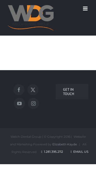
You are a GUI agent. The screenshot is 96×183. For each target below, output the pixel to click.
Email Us (79, 155)
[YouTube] (55, 89)
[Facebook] (27, 89)
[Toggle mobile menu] (85, 8)
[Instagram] (69, 89)
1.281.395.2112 (53, 155)
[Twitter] (41, 89)
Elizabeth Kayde (64, 148)
